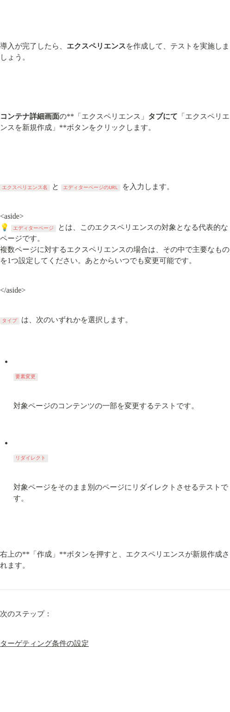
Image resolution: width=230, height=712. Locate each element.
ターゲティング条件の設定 (44, 643)
